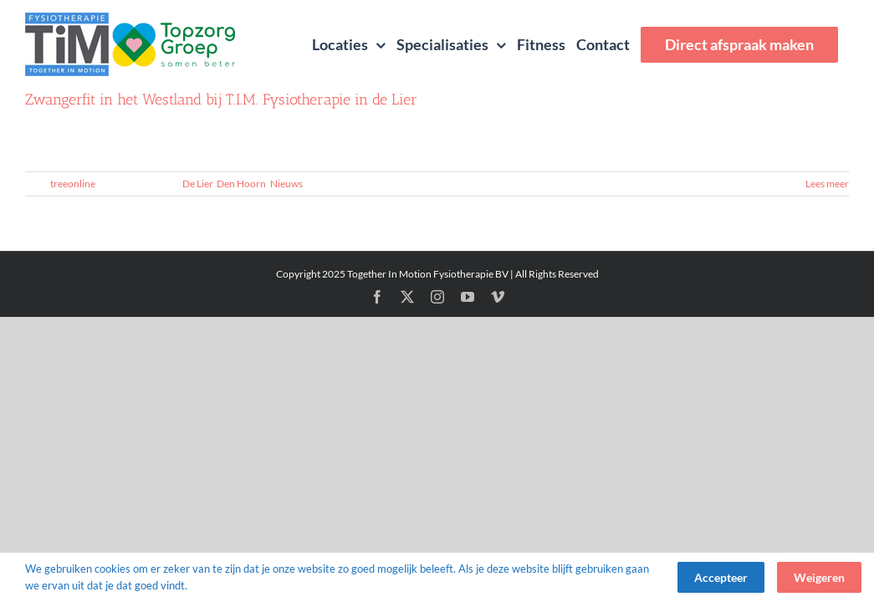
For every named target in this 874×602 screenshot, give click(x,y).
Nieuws (286, 183)
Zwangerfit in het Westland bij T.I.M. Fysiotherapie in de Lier (221, 99)
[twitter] (407, 297)
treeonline (72, 183)
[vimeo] (497, 297)
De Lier (197, 183)
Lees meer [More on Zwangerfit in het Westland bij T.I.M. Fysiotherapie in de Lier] (827, 183)
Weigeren (819, 577)
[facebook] (377, 297)
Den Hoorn (241, 183)
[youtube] (467, 297)
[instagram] (437, 297)
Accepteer (721, 577)
